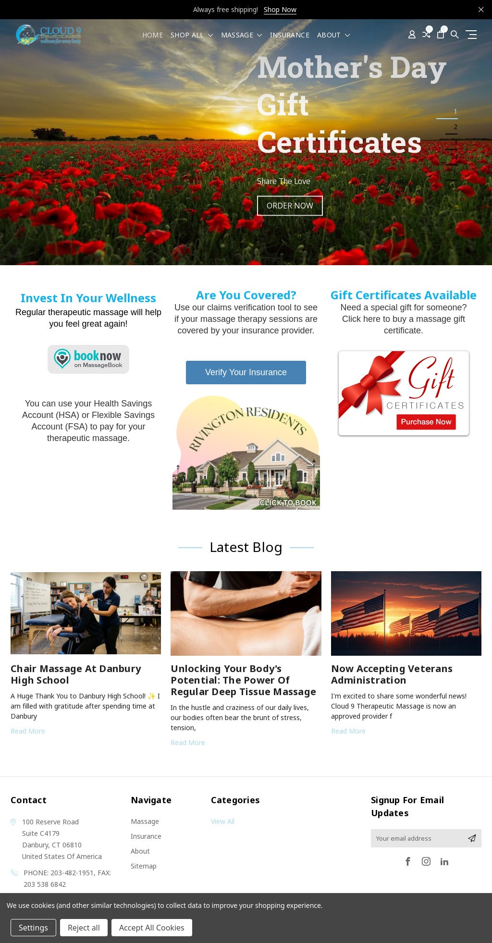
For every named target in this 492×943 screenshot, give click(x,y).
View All (222, 821)
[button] (246, 452)
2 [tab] (455, 126)
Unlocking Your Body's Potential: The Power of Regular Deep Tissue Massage (243, 680)
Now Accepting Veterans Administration (392, 674)
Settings (33, 927)
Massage (241, 35)
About (333, 35)
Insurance (289, 35)
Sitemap (144, 865)
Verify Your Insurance (246, 372)
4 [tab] (455, 157)
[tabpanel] (246, 142)
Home (152, 35)
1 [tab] (455, 111)
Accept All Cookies (151, 927)
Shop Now (280, 9)
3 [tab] (455, 142)
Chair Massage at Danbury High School (76, 674)
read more (28, 730)
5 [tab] (455, 172)
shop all (192, 35)
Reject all (84, 927)
